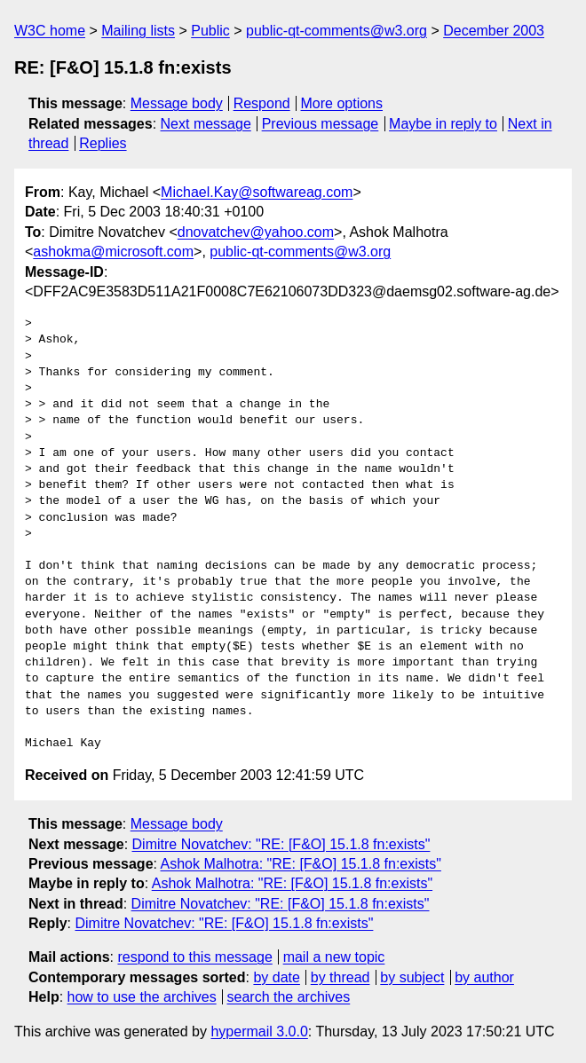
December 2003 (493, 30)
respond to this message (194, 957)
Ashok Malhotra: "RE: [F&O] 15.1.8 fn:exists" (301, 863)
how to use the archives (142, 996)
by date (276, 977)
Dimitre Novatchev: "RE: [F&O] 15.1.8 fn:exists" (281, 844)
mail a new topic (334, 957)
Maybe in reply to (443, 123)
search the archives (289, 996)
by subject (412, 977)
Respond (262, 103)
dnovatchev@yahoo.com (256, 232)
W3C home (49, 30)
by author (484, 977)
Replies (102, 143)
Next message (206, 123)
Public (210, 30)
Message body (177, 103)
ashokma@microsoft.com (113, 251)
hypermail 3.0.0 (258, 1031)
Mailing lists (138, 30)
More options (342, 103)
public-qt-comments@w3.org (336, 30)
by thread (340, 977)
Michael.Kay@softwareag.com (256, 192)
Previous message (320, 123)
